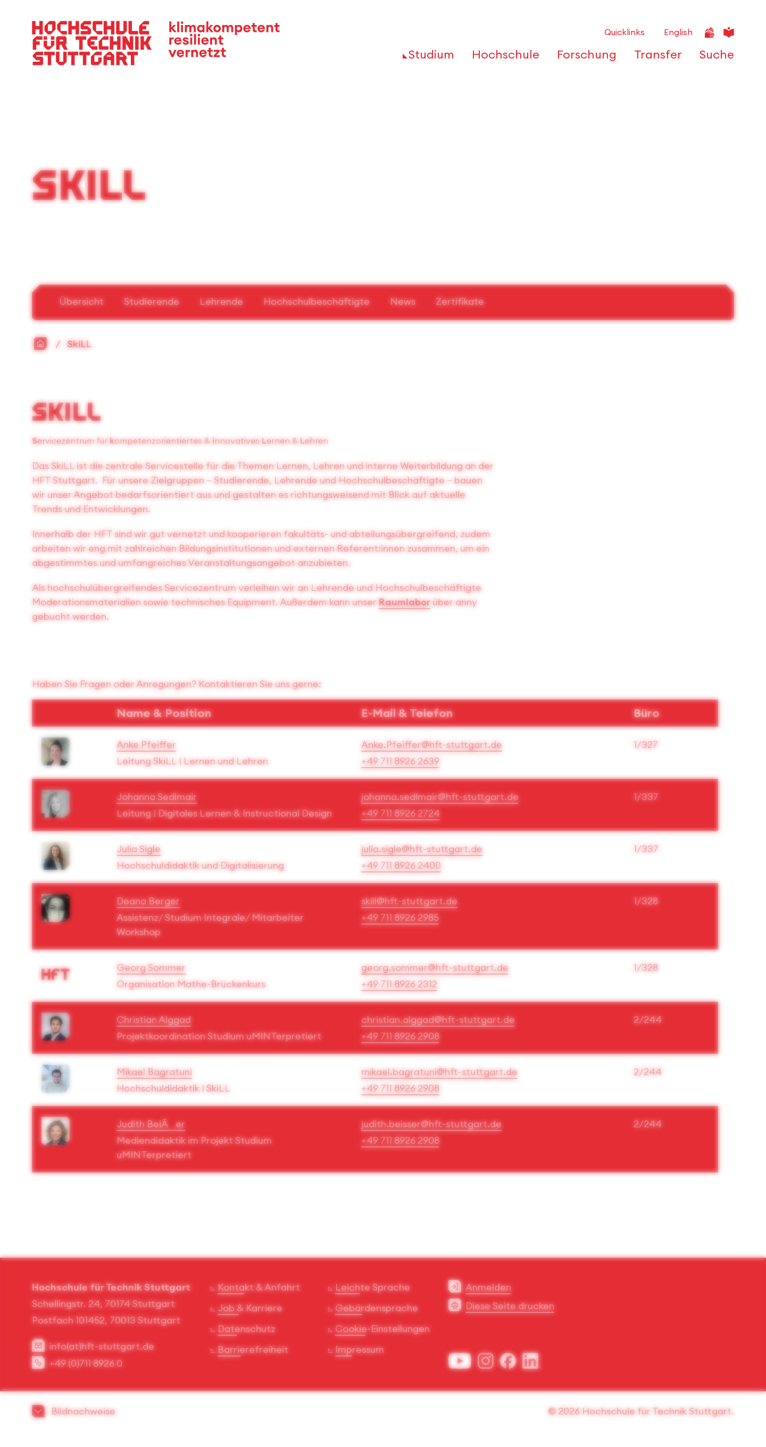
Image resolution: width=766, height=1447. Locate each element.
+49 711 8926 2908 (400, 1036)
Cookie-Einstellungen (382, 1329)
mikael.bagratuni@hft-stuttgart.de (439, 1072)
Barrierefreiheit (253, 1349)
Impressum (359, 1349)
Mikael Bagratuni (154, 1072)
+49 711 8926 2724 (400, 813)
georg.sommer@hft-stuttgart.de (435, 967)
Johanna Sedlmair (156, 797)
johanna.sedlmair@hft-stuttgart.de (440, 797)
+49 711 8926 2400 (401, 865)
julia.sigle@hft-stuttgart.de (421, 849)
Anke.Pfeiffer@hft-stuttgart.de (431, 744)
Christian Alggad (153, 1019)
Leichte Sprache (372, 1287)
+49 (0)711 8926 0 (85, 1363)
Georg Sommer (151, 967)
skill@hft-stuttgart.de (409, 901)
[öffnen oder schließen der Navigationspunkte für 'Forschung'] (584, 57)
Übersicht (81, 301)
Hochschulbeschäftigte (316, 301)
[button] (383, 1411)
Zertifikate (460, 301)
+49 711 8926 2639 (400, 761)
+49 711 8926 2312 (399, 984)
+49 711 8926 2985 (400, 917)
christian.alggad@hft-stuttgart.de (438, 1019)
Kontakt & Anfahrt (259, 1287)
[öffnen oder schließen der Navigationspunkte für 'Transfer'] (655, 57)
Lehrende (221, 301)
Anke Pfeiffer (146, 744)
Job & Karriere (250, 1308)
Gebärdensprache (376, 1308)
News (402, 301)
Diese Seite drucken (509, 1306)
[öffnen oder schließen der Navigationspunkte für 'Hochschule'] (502, 57)
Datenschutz (247, 1329)
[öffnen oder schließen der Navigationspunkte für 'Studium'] (428, 57)
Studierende (151, 301)
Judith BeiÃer (150, 1124)
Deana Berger (148, 901)
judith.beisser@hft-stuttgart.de (431, 1124)
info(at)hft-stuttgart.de (101, 1346)
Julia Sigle (138, 849)
